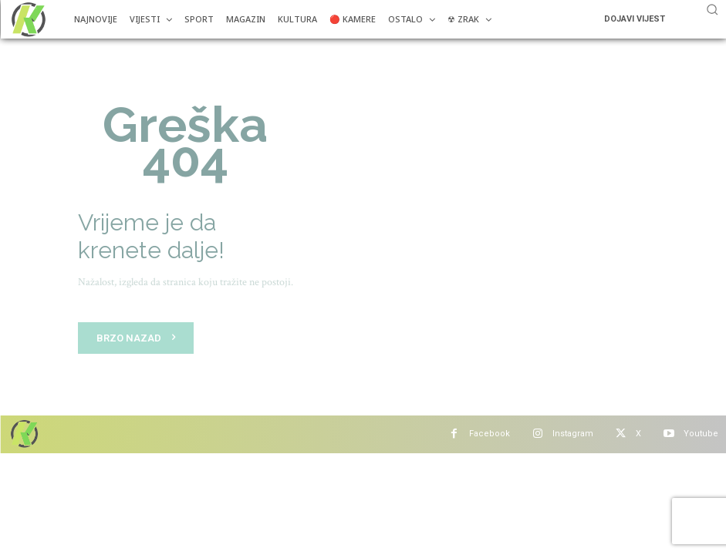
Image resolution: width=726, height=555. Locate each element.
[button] (712, 9)
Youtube (701, 434)
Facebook (489, 434)
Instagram (572, 434)
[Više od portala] (27, 19)
